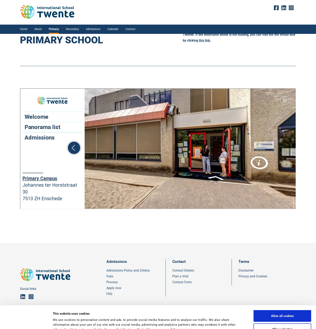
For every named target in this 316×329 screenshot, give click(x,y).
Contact (130, 29)
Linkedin (285, 7)
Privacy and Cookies (252, 276)
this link (204, 40)
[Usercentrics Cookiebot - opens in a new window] (26, 321)
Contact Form (182, 282)
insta (292, 7)
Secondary (72, 29)
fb (277, 7)
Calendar (112, 29)
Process (112, 282)
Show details (208, 321)
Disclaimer (246, 270)
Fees (109, 276)
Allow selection (282, 307)
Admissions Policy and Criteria (128, 270)
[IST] (47, 18)
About (38, 29)
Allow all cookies (282, 294)
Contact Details (183, 270)
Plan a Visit (180, 276)
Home (23, 29)
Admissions (93, 29)
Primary (54, 29)
